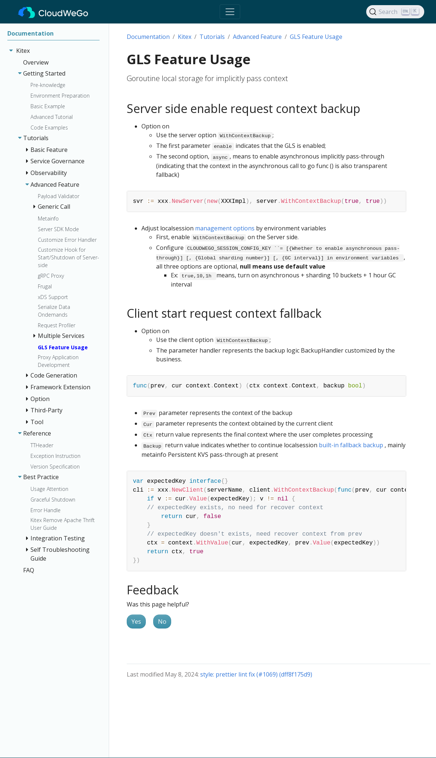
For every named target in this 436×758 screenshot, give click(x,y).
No (162, 621)
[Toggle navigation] (230, 11)
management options (225, 228)
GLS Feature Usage (316, 37)
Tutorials (212, 37)
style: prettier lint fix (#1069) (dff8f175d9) (256, 674)
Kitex (184, 37)
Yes (136, 621)
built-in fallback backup (352, 445)
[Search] (395, 11)
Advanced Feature (257, 37)
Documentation (148, 37)
